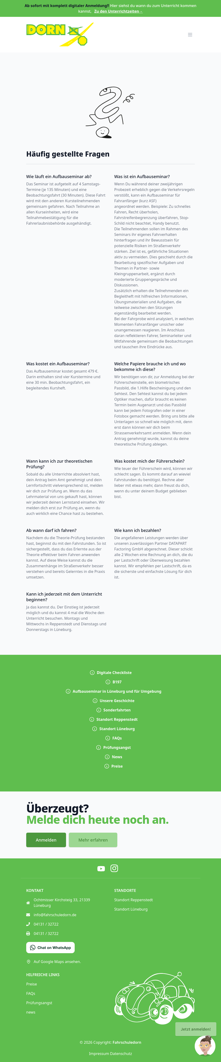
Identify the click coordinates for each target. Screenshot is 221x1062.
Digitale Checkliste (110, 672)
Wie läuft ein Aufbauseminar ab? (59, 176)
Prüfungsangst (113, 747)
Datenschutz (121, 1053)
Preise (113, 766)
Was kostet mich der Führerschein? (149, 461)
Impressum (99, 1053)
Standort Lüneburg (113, 729)
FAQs (113, 738)
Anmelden (46, 840)
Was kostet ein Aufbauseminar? (58, 363)
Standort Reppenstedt (113, 719)
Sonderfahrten (113, 710)
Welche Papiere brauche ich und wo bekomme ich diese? (150, 366)
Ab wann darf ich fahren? (51, 530)
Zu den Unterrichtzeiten (118, 11)
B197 (113, 682)
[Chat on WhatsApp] (50, 947)
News (113, 757)
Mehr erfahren (93, 840)
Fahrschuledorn (127, 1042)
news (30, 1012)
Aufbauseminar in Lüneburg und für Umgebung (113, 691)
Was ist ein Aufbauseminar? (142, 176)
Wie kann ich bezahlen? (137, 530)
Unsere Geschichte (113, 700)
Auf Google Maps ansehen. (53, 961)
